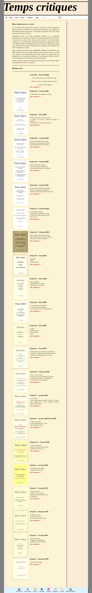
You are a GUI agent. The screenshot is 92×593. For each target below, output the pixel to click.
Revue (11, 17)
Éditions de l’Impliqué (28, 62)
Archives (30, 17)
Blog (37, 17)
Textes (22, 17)
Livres (16, 17)
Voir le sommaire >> (35, 87)
